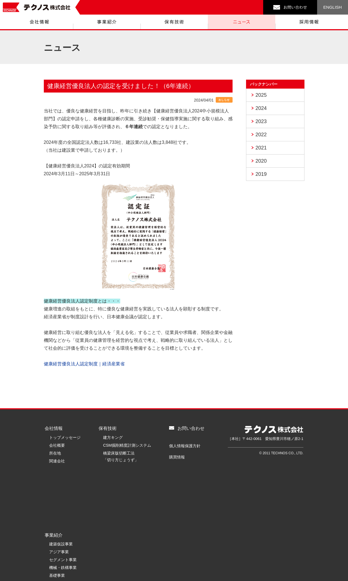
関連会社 (57, 461)
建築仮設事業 (61, 487)
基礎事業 (57, 518)
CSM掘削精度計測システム (127, 445)
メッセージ (113, 510)
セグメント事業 (63, 502)
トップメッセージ (65, 437)
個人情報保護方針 (185, 446)
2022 (261, 134)
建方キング (113, 437)
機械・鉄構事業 (63, 510)
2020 (261, 161)
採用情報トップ (117, 502)
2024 (261, 108)
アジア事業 (59, 494)
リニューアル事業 (65, 534)
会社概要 (57, 445)
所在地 (55, 453)
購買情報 (177, 457)
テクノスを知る (117, 518)
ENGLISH (332, 7)
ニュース (108, 476)
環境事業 (57, 526)
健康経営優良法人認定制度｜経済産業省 (84, 363)
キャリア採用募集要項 (122, 534)
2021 (261, 148)
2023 (261, 121)
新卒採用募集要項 (119, 526)
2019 (261, 174)
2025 (261, 95)
